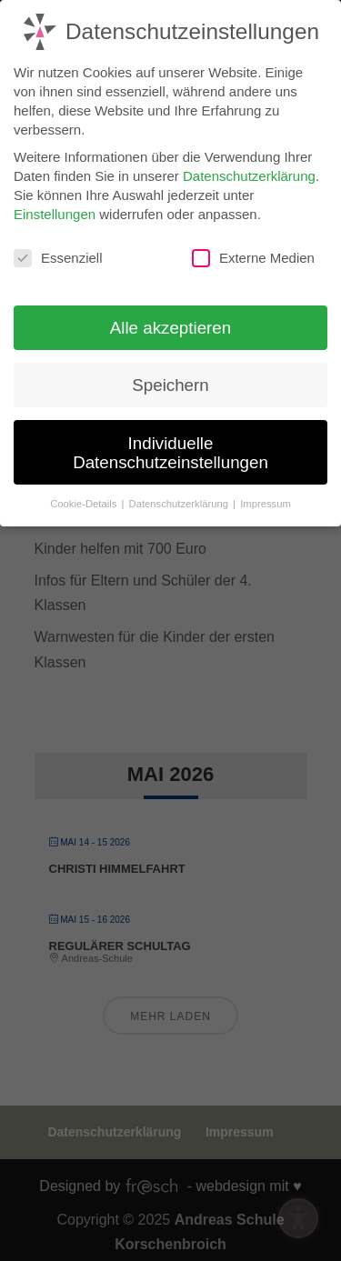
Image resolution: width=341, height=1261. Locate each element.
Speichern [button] (170, 378)
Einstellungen (54, 207)
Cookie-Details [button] (84, 496)
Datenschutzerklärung (249, 168)
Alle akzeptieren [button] (170, 320)
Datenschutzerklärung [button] (180, 496)
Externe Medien (253, 252)
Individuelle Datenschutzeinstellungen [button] (170, 445)
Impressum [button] (265, 496)
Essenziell (58, 252)
